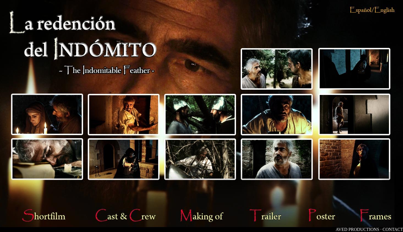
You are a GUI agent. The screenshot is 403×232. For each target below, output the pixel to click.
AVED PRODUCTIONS (357, 229)
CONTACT (393, 229)
